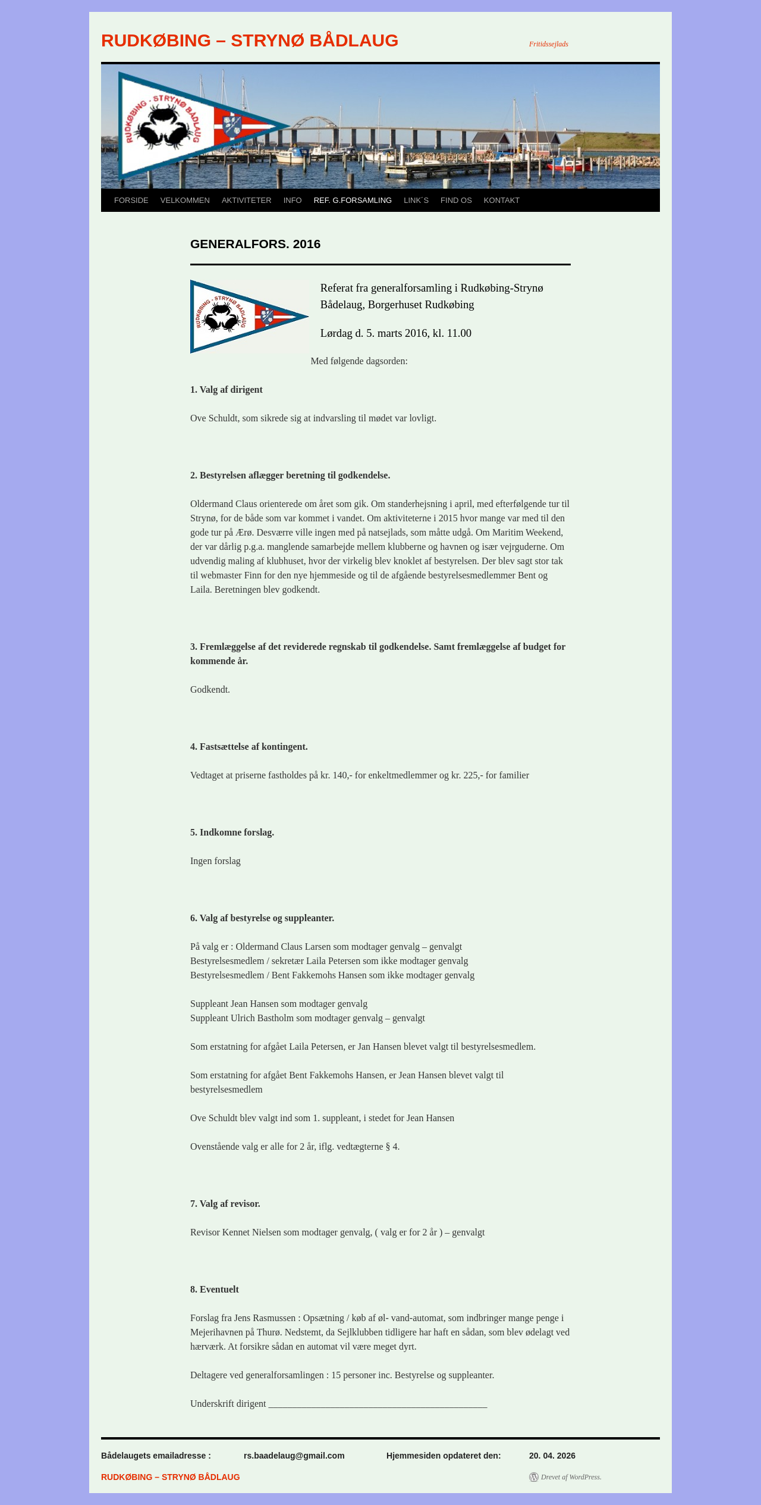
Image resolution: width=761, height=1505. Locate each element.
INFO (293, 200)
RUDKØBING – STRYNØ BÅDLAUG (250, 40)
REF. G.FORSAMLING (353, 200)
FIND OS (456, 200)
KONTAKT (502, 200)
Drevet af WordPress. (571, 1477)
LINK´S (416, 200)
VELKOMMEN (185, 200)
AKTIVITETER (247, 200)
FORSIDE (131, 200)
